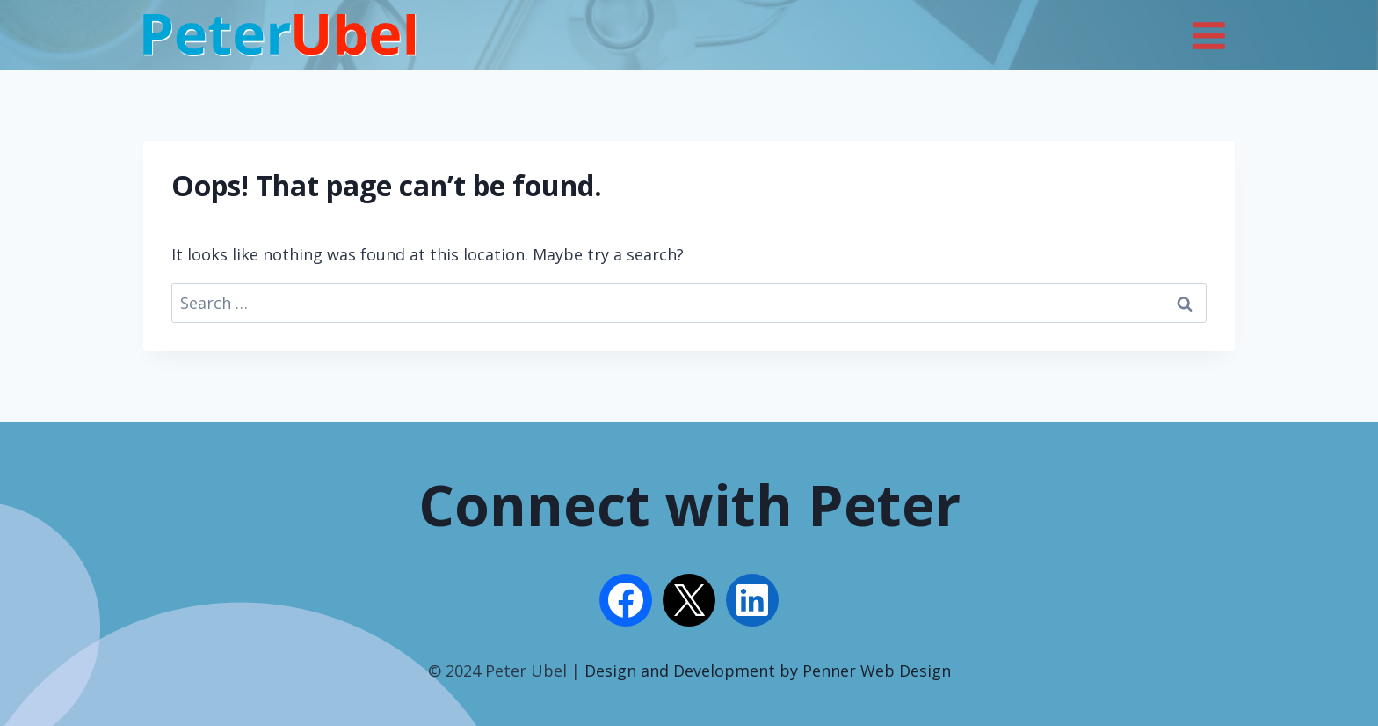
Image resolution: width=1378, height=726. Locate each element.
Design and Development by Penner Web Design (767, 670)
